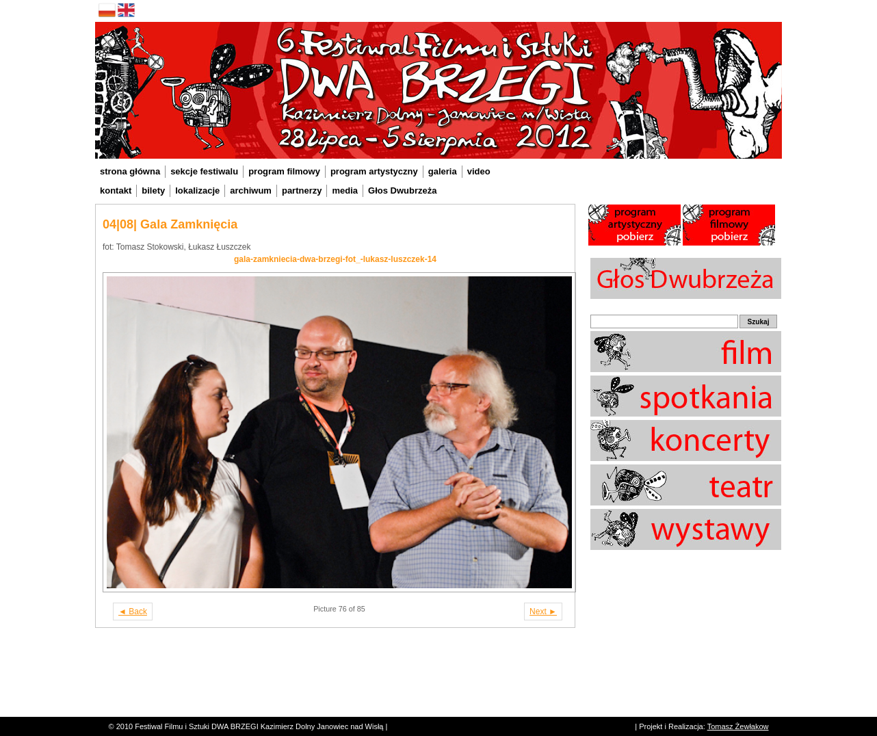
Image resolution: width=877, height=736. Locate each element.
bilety (153, 190)
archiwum (251, 190)
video (478, 171)
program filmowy (284, 171)
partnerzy (302, 190)
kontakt (115, 190)
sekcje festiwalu (204, 171)
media (345, 190)
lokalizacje (197, 190)
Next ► (543, 611)
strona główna (130, 171)
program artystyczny (374, 171)
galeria (442, 171)
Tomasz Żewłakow (738, 726)
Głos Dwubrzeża (402, 190)
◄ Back (132, 611)
